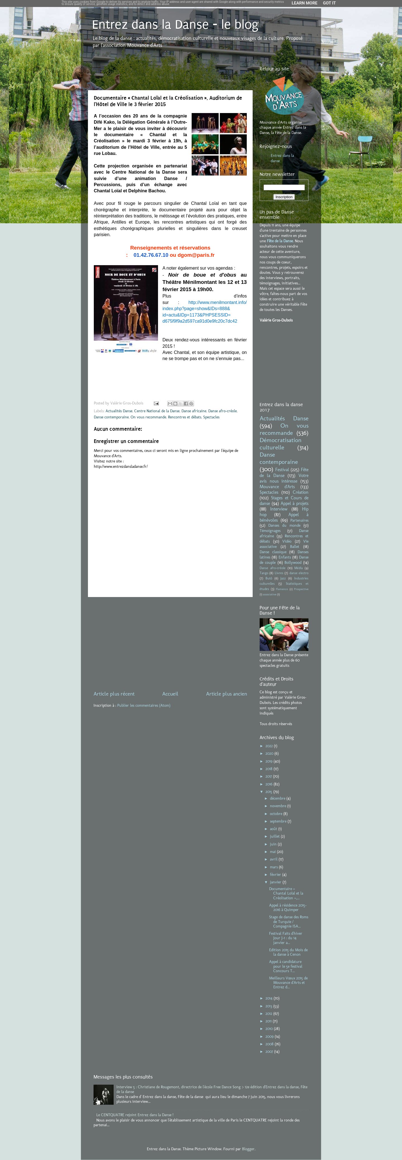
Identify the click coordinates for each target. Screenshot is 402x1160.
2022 (269, 746)
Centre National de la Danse (157, 411)
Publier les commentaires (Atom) (143, 705)
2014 (269, 998)
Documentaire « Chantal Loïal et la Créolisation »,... (286, 893)
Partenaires (299, 520)
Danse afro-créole (222, 411)
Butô (268, 578)
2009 (270, 1036)
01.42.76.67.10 (151, 255)
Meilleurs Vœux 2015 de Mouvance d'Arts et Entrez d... (288, 982)
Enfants (285, 557)
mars (274, 867)
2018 (269, 768)
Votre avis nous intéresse (284, 478)
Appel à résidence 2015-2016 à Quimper (288, 907)
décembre (278, 798)
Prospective (301, 589)
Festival (282, 469)
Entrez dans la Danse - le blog (175, 24)
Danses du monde (284, 525)
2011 (269, 1021)
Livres (279, 573)
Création (300, 492)
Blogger (248, 1149)
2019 (269, 761)
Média (298, 568)
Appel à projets (295, 503)
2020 (269, 753)
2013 (269, 1006)
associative (269, 594)
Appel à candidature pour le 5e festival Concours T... (285, 966)
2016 (269, 784)
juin (274, 844)
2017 (269, 776)
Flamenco (282, 589)
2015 (269, 791)
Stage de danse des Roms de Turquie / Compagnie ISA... (288, 921)
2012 (269, 1013)
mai (273, 851)
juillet (275, 836)
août (274, 828)
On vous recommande (148, 417)
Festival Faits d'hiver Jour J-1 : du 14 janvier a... (285, 938)
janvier (276, 882)
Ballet (294, 546)
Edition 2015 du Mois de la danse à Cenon (288, 952)
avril (274, 859)
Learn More (304, 3)
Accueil (170, 694)
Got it (329, 3)
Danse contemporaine (111, 417)
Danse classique (273, 552)
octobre (276, 813)
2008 (270, 1044)
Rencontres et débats (184, 417)
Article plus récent (114, 694)
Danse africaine (193, 411)
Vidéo (286, 541)
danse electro (298, 573)
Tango (264, 573)
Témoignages (270, 530)
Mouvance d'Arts (277, 486)
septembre (279, 821)
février (276, 874)
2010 (269, 1028)
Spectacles (211, 417)
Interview (279, 509)
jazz (283, 578)
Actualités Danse (119, 411)
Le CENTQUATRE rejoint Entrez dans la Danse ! (134, 1115)
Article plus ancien (226, 694)
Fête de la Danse (280, 241)
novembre (278, 806)
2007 (269, 1051)
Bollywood (293, 562)
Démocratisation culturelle (281, 444)
